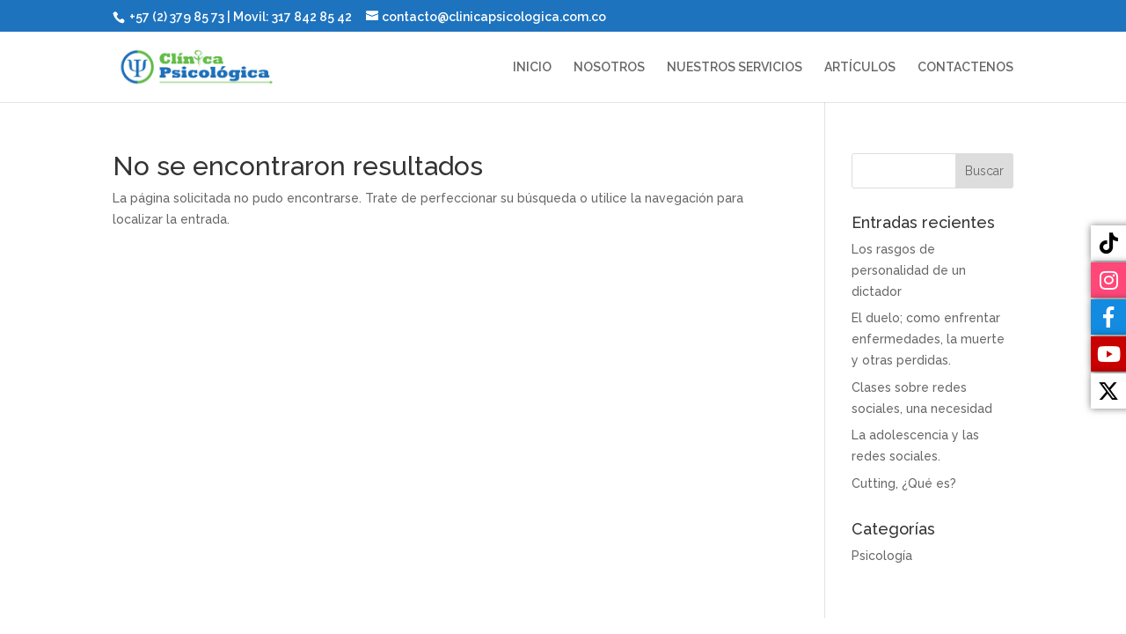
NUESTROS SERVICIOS (734, 67)
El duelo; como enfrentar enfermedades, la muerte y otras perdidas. (928, 339)
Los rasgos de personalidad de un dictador (909, 270)
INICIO (532, 67)
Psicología (882, 556)
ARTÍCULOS (860, 67)
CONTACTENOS (965, 67)
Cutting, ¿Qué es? (904, 483)
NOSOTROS (609, 67)
